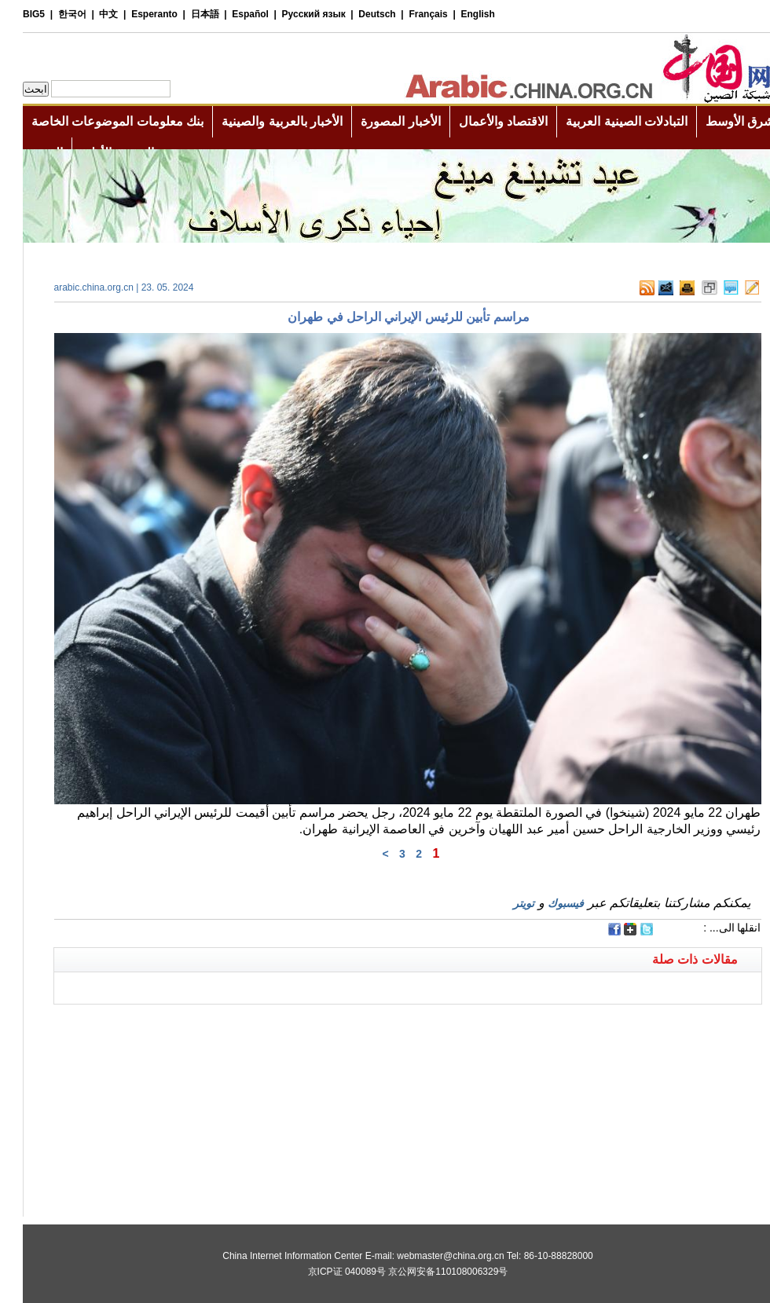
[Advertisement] (208, 1024)
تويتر (501, 903)
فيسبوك (543, 903)
